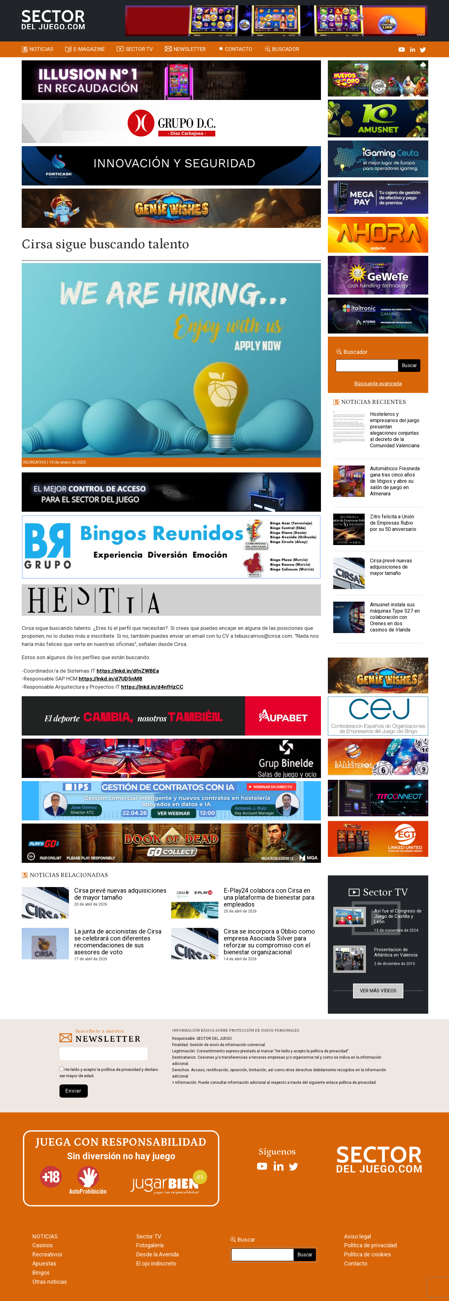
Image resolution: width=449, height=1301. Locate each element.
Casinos (42, 1245)
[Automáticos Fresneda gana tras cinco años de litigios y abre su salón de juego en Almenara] (349, 481)
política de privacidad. (358, 1082)
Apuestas (44, 1263)
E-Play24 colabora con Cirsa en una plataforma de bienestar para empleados (269, 897)
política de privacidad (121, 1069)
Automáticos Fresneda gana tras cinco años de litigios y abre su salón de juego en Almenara (395, 481)
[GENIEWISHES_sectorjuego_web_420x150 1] (378, 677)
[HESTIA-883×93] (171, 601)
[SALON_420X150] (378, 236)
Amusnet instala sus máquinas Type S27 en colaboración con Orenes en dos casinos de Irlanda (395, 617)
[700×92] (171, 844)
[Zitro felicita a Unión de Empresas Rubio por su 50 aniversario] (349, 529)
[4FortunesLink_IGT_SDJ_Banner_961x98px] (276, 20)
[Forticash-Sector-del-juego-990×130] (171, 167)
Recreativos (47, 1254)
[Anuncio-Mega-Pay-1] (378, 198)
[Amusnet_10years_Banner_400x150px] (378, 120)
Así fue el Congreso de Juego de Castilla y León (398, 916)
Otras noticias (49, 1281)
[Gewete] (378, 276)
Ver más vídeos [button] (378, 991)
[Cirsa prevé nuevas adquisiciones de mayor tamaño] (349, 573)
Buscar (409, 365)
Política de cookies (367, 1254)
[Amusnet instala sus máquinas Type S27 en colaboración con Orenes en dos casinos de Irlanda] (349, 617)
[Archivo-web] (378, 316)
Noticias (41, 49)
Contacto (238, 49)
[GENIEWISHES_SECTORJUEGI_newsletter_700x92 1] (171, 209)
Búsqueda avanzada (378, 383)
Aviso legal (357, 1236)
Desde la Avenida (157, 1254)
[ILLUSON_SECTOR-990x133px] (171, 81)
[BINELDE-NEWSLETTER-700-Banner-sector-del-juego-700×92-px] (171, 759)
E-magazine (89, 49)
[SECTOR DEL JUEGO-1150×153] (171, 124)
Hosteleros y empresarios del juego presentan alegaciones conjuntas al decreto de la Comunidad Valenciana (394, 430)
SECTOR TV (139, 49)
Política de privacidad (370, 1245)
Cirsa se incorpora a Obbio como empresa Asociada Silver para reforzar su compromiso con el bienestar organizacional (269, 942)
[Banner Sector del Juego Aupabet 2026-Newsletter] (171, 717)
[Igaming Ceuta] (378, 160)
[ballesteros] (378, 759)
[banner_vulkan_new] (171, 493)
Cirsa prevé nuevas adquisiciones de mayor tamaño (120, 894)
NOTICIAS (45, 1236)
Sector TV (148, 1236)
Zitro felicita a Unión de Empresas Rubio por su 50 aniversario (393, 523)
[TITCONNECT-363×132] (378, 799)
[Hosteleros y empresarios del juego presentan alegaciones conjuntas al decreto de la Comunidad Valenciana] (349, 427)
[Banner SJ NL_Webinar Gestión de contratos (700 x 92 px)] (171, 802)
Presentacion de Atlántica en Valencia (396, 952)
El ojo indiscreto (156, 1263)
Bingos (41, 1272)
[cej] (378, 717)
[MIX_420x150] (378, 840)
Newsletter (190, 49)
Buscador (285, 49)
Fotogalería (150, 1245)
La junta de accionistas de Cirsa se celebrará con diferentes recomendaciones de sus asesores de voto (117, 942)
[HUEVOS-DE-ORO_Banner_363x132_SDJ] (378, 79)
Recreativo (34, 462)
